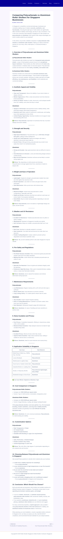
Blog (50, 3)
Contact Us (56, 3)
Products (37, 3)
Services (45, 3)
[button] (39, 3)
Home (24, 3)
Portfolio (30, 3)
